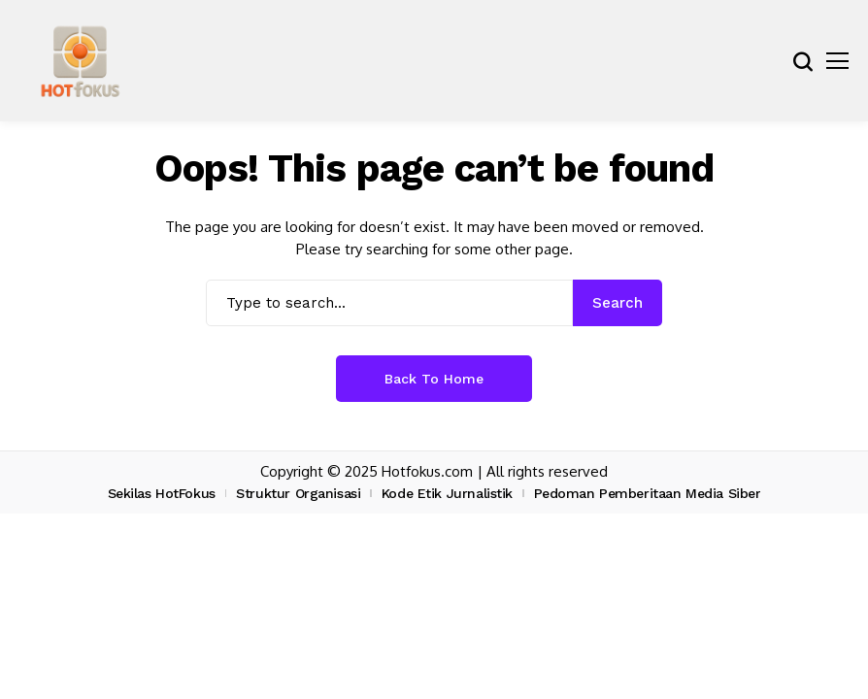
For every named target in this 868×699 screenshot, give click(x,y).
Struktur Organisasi (298, 493)
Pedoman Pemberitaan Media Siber (647, 493)
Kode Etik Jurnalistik (447, 493)
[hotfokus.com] (80, 60)
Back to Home (434, 378)
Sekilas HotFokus (162, 493)
